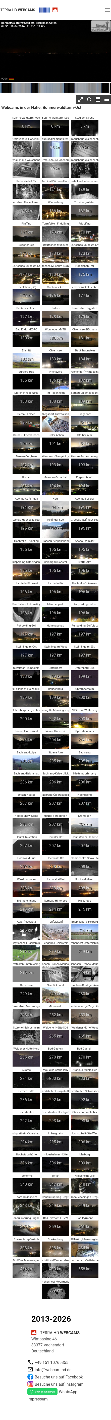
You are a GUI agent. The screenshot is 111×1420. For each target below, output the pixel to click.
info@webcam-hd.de (53, 1369)
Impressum (37, 1399)
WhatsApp (68, 1391)
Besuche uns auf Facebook (59, 1377)
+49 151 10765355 (51, 1362)
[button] (107, 10)
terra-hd (18, 10)
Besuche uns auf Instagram (59, 1384)
